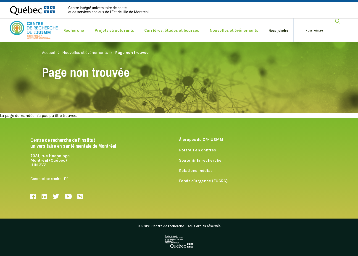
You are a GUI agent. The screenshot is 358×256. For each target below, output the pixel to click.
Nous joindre (278, 30)
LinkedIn (44, 196)
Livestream (80, 196)
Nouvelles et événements (87, 52)
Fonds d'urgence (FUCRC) (203, 181)
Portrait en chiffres (197, 150)
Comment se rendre (49, 178)
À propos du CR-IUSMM (201, 139)
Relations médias (196, 170)
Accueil (51, 52)
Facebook (33, 196)
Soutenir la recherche (200, 160)
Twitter (56, 196)
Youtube (68, 196)
